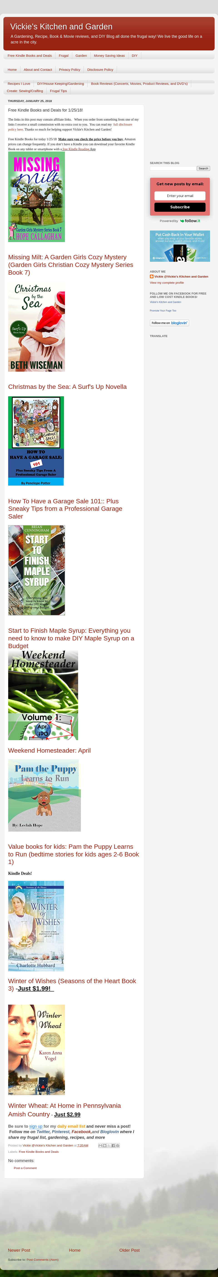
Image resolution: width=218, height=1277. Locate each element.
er (48, 1132)
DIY (135, 55)
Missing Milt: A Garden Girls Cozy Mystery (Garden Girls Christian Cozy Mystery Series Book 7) (70, 265)
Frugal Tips (58, 91)
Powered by (180, 221)
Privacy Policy (69, 69)
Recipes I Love (19, 84)
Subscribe (180, 207)
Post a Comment (25, 1168)
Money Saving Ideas (109, 55)
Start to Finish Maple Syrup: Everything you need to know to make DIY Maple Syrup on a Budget (71, 638)
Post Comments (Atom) (43, 1259)
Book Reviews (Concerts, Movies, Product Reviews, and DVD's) (139, 84)
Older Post (129, 1250)
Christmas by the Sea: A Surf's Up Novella (67, 386)
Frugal (64, 55)
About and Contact (38, 69)
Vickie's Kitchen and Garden (61, 26)
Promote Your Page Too (163, 310)
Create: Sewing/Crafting (25, 91)
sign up (35, 1126)
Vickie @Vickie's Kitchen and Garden (181, 276)
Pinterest (60, 1132)
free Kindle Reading (75, 149)
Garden (81, 55)
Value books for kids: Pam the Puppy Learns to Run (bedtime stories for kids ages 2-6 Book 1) (73, 854)
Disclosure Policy (100, 69)
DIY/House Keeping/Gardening (60, 84)
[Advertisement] (74, 1213)
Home (12, 69)
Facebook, (82, 1132)
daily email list (71, 1126)
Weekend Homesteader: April (49, 750)
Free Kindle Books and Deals (30, 55)
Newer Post (19, 1250)
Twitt (41, 1132)
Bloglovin (110, 1132)
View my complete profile (167, 282)
